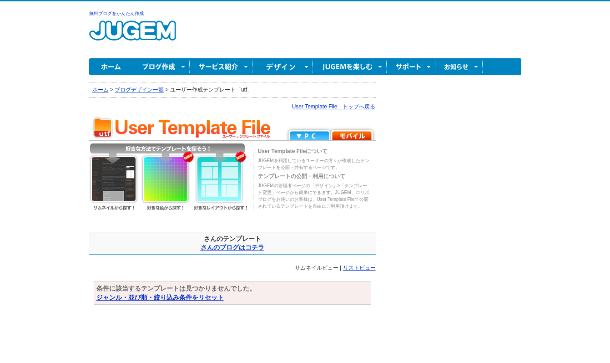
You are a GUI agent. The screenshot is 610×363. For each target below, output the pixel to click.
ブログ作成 (161, 66)
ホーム (111, 66)
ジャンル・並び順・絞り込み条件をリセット (160, 297)
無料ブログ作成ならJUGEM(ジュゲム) (132, 35)
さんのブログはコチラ (232, 247)
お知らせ (459, 66)
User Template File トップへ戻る (334, 106)
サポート (411, 66)
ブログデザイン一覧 (139, 90)
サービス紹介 (221, 66)
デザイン (282, 66)
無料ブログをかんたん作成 (116, 13)
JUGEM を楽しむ (350, 66)
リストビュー (359, 268)
